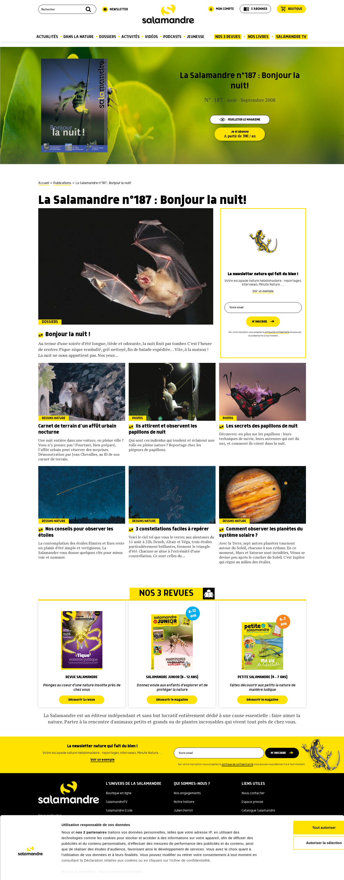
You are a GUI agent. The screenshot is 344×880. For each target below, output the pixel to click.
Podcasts (172, 36)
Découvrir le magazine (172, 700)
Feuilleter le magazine (240, 119)
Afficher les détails (258, 871)
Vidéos (151, 36)
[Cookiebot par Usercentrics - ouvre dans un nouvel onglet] (30, 870)
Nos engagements (187, 793)
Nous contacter (253, 793)
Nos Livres (258, 36)
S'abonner (255, 9)
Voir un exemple (263, 290)
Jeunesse (195, 36)
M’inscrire (259, 322)
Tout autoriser (305, 808)
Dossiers (107, 36)
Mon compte (221, 9)
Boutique (291, 9)
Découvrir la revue (82, 700)
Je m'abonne (239, 134)
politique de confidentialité (276, 333)
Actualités (47, 36)
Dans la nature (78, 36)
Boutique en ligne (118, 793)
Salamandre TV (291, 36)
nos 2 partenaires (91, 813)
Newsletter (115, 9)
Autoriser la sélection (305, 824)
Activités (130, 36)
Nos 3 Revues (227, 36)
